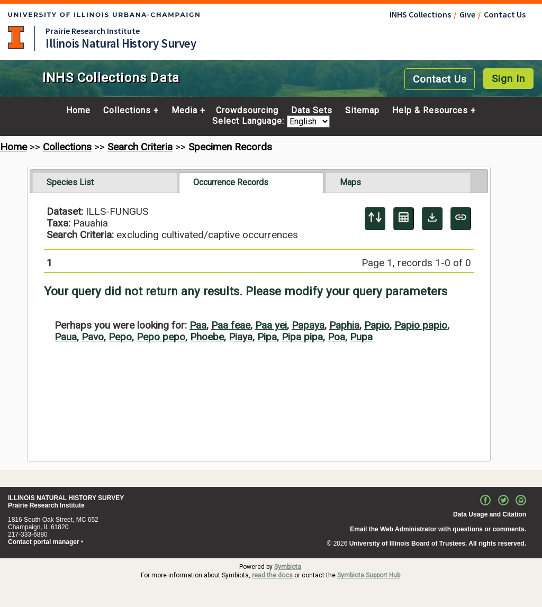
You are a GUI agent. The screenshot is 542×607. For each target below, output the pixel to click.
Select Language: (249, 121)
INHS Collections (420, 14)
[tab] (104, 183)
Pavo (93, 337)
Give (467, 14)
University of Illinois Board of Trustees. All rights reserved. (437, 543)
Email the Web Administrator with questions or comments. (438, 529)
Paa (197, 325)
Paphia (344, 325)
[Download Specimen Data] (432, 218)
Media (184, 110)
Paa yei (271, 325)
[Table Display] (403, 218)
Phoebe (207, 337)
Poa (336, 337)
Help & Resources (430, 110)
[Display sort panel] (375, 218)
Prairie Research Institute (93, 30)
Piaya (240, 337)
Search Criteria (140, 147)
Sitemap (362, 110)
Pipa (267, 337)
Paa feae (230, 325)
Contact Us (505, 14)
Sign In (508, 79)
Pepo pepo (161, 337)
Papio (377, 325)
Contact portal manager (43, 542)
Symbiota (287, 566)
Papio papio (420, 325)
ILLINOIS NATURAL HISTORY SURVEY (66, 498)
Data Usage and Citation (489, 514)
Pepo (120, 337)
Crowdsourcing (247, 110)
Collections (127, 110)
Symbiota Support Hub (368, 575)
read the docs (272, 575)
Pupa (361, 337)
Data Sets (311, 110)
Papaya (308, 325)
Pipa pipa (302, 337)
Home (78, 110)
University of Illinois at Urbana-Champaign (16, 37)
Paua (66, 337)
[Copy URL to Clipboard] (460, 218)
